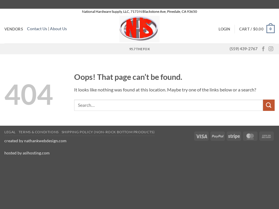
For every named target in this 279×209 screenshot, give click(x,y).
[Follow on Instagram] (271, 49)
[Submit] (269, 105)
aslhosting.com (36, 152)
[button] (224, 29)
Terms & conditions (39, 132)
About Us (59, 28)
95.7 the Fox (139, 49)
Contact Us (37, 28)
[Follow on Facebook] (263, 49)
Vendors (13, 29)
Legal (10, 132)
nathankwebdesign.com (45, 140)
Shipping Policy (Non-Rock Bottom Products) (108, 132)
